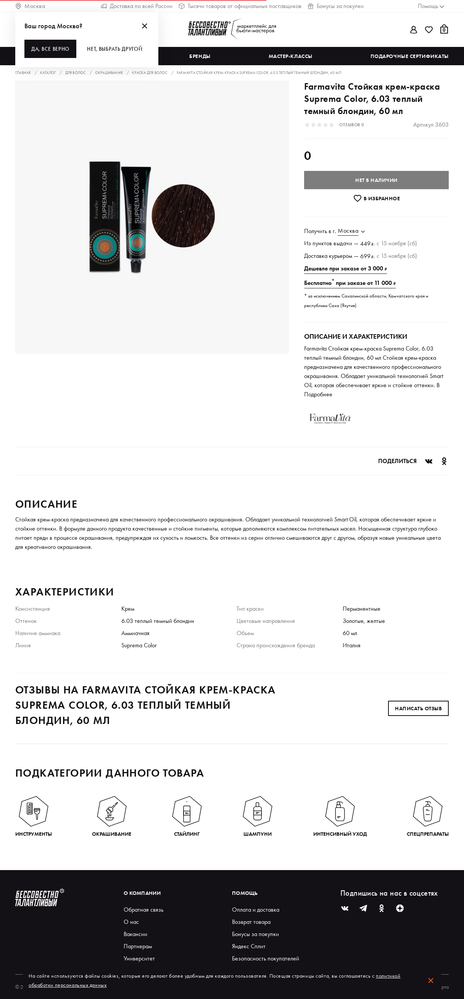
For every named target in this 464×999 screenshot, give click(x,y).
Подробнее (318, 394)
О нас (131, 922)
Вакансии (135, 934)
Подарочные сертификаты (410, 56)
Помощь (245, 893)
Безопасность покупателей (265, 958)
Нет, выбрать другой (114, 48)
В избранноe (376, 198)
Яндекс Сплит (249, 946)
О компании (142, 893)
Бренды (199, 56)
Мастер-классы (291, 56)
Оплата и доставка (255, 910)
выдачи (343, 243)
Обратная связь (143, 910)
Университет (139, 958)
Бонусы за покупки (336, 6)
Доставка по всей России (136, 6)
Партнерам (138, 946)
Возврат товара (251, 922)
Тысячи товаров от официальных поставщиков (240, 6)
